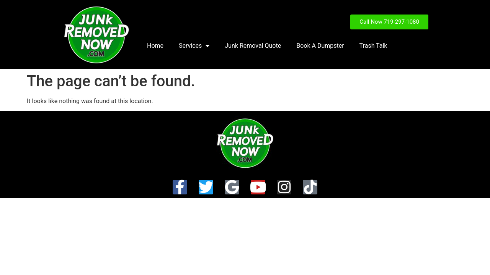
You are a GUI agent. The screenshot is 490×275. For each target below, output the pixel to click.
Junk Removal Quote (253, 45)
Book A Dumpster (320, 45)
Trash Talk (373, 45)
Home (155, 45)
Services (194, 46)
